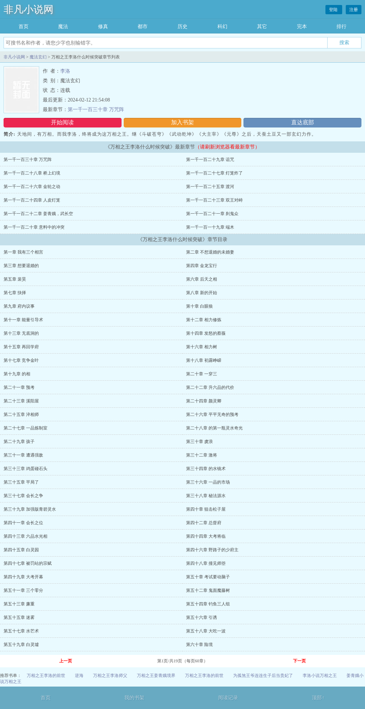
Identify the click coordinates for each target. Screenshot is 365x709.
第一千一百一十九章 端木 (210, 227)
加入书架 (182, 122)
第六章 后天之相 (201, 279)
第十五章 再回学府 (21, 346)
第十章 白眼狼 (199, 306)
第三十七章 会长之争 (23, 495)
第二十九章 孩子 (19, 441)
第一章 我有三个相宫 (23, 252)
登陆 (334, 9)
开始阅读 (62, 122)
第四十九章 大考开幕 (23, 576)
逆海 (79, 675)
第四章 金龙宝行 (201, 265)
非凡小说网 (28, 9)
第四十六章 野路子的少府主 (212, 549)
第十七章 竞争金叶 (21, 360)
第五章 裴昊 (15, 279)
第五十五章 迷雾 (19, 617)
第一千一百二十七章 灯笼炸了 (214, 173)
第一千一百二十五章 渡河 (210, 186)
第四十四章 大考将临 (206, 536)
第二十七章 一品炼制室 (25, 428)
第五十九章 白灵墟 (21, 644)
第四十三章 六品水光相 (25, 536)
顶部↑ (318, 697)
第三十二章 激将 (201, 455)
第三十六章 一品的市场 (208, 482)
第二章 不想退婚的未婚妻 (210, 252)
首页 (24, 26)
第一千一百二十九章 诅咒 (210, 159)
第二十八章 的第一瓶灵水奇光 (214, 428)
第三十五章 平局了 (21, 482)
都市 (143, 26)
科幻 (222, 26)
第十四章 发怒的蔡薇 (206, 333)
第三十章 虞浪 (199, 441)
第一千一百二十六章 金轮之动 (32, 186)
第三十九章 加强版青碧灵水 (30, 509)
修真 (103, 26)
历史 (182, 26)
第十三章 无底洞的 (21, 333)
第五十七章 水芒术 (21, 631)
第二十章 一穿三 (201, 373)
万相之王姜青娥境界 (156, 675)
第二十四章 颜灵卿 (203, 400)
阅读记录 (228, 697)
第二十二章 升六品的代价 (210, 387)
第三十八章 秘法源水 (206, 495)
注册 (353, 9)
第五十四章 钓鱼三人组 (208, 603)
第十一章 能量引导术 (23, 319)
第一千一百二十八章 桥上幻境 (32, 173)
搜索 (344, 42)
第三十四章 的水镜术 (206, 468)
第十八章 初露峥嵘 (203, 360)
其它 (262, 26)
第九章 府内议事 (19, 306)
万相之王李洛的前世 (46, 675)
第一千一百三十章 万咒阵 (96, 109)
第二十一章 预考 (19, 387)
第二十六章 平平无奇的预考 (212, 414)
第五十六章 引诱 (201, 617)
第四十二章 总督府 (203, 522)
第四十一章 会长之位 (23, 522)
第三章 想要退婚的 (21, 265)
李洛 (65, 71)
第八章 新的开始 (201, 292)
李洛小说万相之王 (320, 675)
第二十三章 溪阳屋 (21, 400)
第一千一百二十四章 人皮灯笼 (32, 200)
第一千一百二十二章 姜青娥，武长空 (38, 213)
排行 (341, 26)
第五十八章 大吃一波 (206, 631)
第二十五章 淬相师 (21, 414)
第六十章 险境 (199, 644)
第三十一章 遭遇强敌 (23, 455)
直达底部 (302, 122)
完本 (302, 26)
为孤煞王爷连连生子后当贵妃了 (263, 675)
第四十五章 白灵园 (21, 549)
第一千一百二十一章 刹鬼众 (212, 213)
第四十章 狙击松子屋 (206, 509)
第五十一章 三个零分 (23, 590)
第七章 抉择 (15, 292)
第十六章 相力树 (201, 346)
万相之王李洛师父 (110, 675)
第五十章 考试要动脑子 (208, 576)
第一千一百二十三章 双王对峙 (214, 200)
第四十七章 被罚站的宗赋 (28, 563)
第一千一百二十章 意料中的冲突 (34, 227)
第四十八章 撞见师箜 (206, 563)
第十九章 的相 (17, 373)
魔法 (63, 26)
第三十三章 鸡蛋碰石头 (25, 468)
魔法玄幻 (38, 56)
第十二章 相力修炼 (203, 319)
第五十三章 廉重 (19, 603)
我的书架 (134, 697)
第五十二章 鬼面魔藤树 (208, 590)
